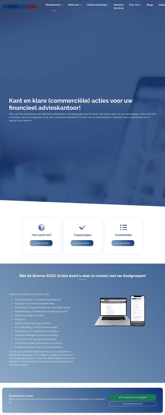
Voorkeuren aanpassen (133, 404)
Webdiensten (54, 5)
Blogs (150, 5)
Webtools (74, 5)
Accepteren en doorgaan (133, 397)
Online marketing (97, 5)
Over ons (135, 5)
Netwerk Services (119, 6)
